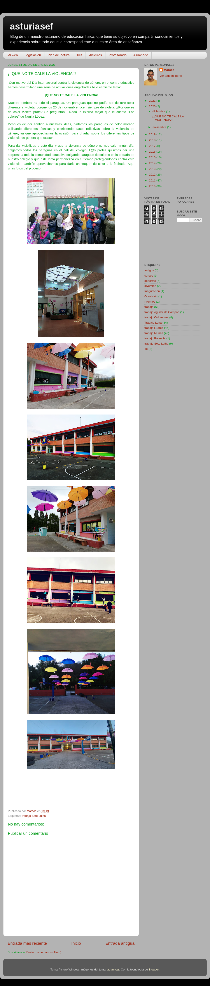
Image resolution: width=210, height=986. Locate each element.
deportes (150, 280)
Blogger (154, 969)
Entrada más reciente (27, 943)
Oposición (151, 296)
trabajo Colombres (156, 317)
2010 (152, 186)
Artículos (95, 55)
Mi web (12, 55)
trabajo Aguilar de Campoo (161, 312)
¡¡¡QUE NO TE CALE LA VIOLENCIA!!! (168, 118)
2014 (152, 163)
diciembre (159, 111)
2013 (152, 169)
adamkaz (113, 969)
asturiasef (31, 26)
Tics (79, 55)
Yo (146, 348)
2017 (152, 146)
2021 (152, 100)
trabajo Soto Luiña (34, 815)
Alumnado (140, 55)
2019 (152, 134)
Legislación (32, 55)
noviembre (159, 127)
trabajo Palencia (155, 338)
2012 (152, 174)
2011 (152, 180)
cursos (148, 275)
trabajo (148, 306)
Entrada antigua (120, 943)
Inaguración (152, 291)
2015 (152, 157)
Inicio (76, 943)
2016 (152, 151)
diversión (150, 285)
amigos (149, 270)
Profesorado (118, 55)
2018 (152, 140)
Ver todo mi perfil (170, 75)
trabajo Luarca (153, 327)
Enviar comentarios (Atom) (43, 952)
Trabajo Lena (153, 322)
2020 (152, 106)
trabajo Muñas (153, 333)
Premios (149, 301)
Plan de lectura (59, 55)
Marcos (169, 69)
